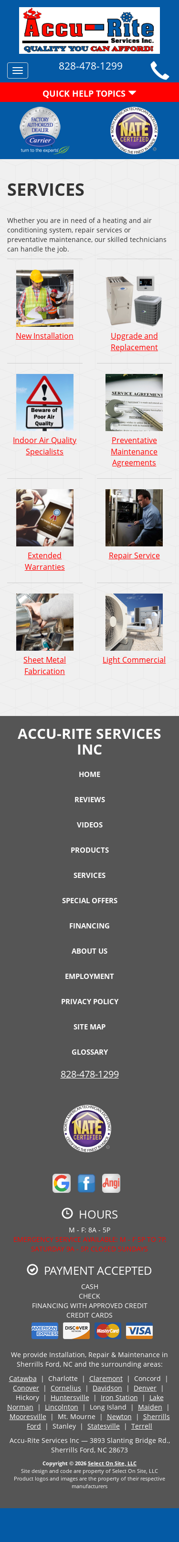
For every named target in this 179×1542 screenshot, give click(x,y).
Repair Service (134, 524)
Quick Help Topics (89, 93)
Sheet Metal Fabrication (45, 634)
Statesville (103, 1426)
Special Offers (89, 900)
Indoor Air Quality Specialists (45, 415)
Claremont (106, 1378)
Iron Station (119, 1397)
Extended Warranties (45, 530)
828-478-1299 (90, 1074)
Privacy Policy (89, 1001)
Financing (89, 925)
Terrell (141, 1426)
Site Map (89, 1026)
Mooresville (28, 1416)
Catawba (23, 1378)
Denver (145, 1387)
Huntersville (70, 1397)
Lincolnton (61, 1406)
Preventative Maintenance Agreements (134, 420)
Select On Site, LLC (112, 1463)
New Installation (45, 305)
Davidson (107, 1387)
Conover (26, 1387)
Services (89, 875)
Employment (89, 976)
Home (89, 774)
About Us (89, 951)
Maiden (150, 1406)
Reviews (89, 799)
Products (90, 850)
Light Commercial (134, 629)
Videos (90, 824)
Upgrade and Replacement (134, 311)
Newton (119, 1416)
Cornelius (66, 1387)
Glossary (90, 1052)
